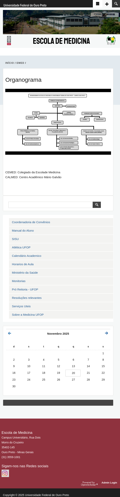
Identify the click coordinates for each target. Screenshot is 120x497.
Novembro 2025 (58, 333)
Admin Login (109, 482)
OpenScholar (90, 483)
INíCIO (9, 63)
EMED (20, 63)
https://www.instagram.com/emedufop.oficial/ (5, 473)
